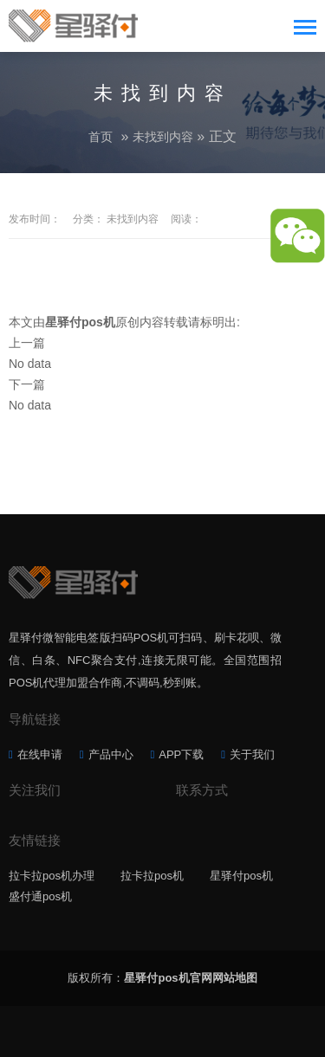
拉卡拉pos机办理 (51, 875)
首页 (100, 137)
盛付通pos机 (40, 896)
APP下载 (181, 754)
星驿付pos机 (241, 875)
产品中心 (110, 754)
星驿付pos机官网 (167, 977)
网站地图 (234, 977)
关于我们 (252, 754)
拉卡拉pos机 (152, 875)
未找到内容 (163, 137)
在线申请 (39, 754)
